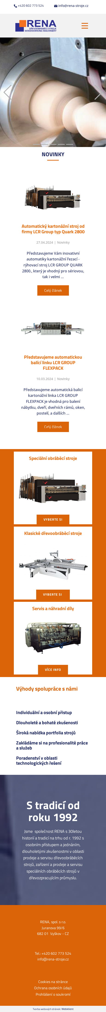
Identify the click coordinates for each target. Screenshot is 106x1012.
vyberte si (53, 519)
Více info (53, 669)
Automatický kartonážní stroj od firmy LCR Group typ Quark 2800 (53, 228)
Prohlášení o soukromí (53, 994)
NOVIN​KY (53, 154)
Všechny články (53, 428)
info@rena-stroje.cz (71, 5)
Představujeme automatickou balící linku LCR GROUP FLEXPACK (53, 362)
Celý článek (53, 290)
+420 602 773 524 (29, 5)
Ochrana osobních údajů (53, 988)
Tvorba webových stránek (46, 1009)
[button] (7, 92)
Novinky (63, 242)
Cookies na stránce (53, 981)
